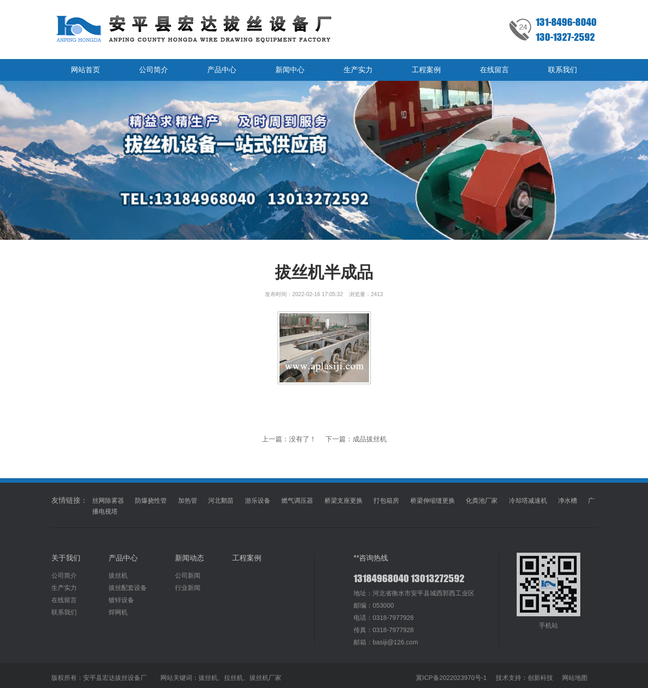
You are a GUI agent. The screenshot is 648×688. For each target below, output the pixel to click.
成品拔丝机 (370, 439)
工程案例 (426, 70)
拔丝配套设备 (128, 592)
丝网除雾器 (108, 505)
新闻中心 (289, 70)
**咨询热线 (371, 563)
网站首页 (85, 70)
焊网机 (118, 617)
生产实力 (358, 70)
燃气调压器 (297, 505)
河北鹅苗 (221, 505)
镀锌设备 (121, 605)
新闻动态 (189, 563)
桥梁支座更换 (343, 505)
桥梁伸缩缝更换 (432, 505)
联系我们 (562, 70)
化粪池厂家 (482, 505)
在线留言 (494, 70)
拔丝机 (118, 580)
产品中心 (221, 70)
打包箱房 (386, 505)
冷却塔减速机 (528, 505)
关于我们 (65, 563)
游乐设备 (257, 505)
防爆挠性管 (151, 505)
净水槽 (567, 505)
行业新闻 (187, 592)
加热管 (187, 505)
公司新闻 (187, 580)
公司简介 (153, 70)
